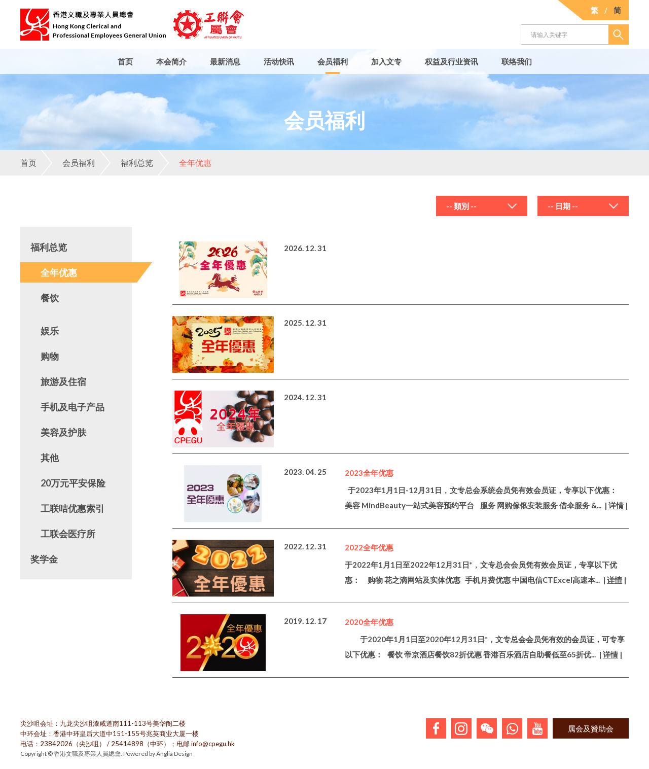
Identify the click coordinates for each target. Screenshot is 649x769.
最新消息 (225, 61)
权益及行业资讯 (451, 61)
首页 (125, 61)
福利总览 (126, 163)
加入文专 (386, 61)
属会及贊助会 (591, 728)
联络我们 (516, 61)
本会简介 (171, 61)
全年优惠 (184, 163)
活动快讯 (279, 61)
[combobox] (481, 206)
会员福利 (332, 61)
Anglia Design (174, 753)
